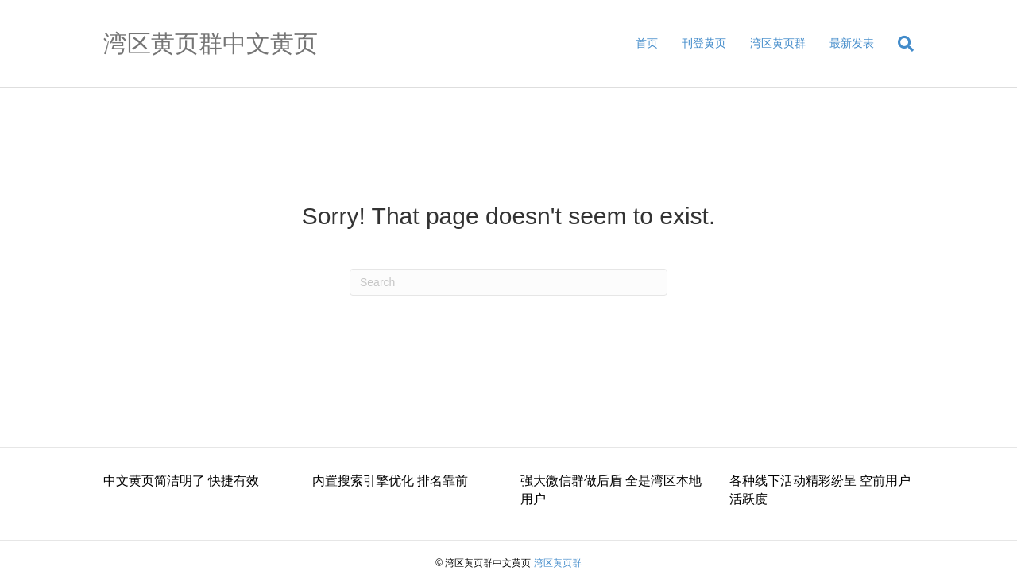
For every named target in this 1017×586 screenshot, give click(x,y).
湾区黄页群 (778, 43)
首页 (647, 43)
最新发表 (851, 43)
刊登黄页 (704, 43)
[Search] (900, 43)
